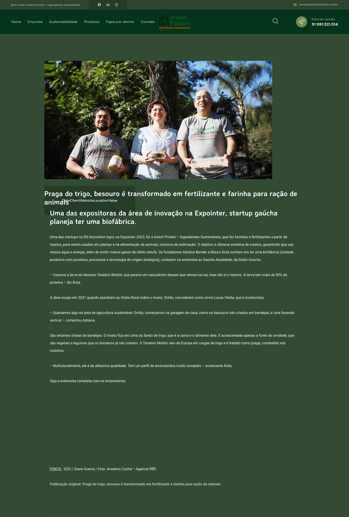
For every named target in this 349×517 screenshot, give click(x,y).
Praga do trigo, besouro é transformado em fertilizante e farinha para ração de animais (151, 484)
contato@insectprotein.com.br (318, 4)
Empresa (35, 21)
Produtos (91, 21)
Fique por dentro (120, 21)
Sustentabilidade (63, 21)
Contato (148, 21)
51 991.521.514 (325, 24)
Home (16, 21)
